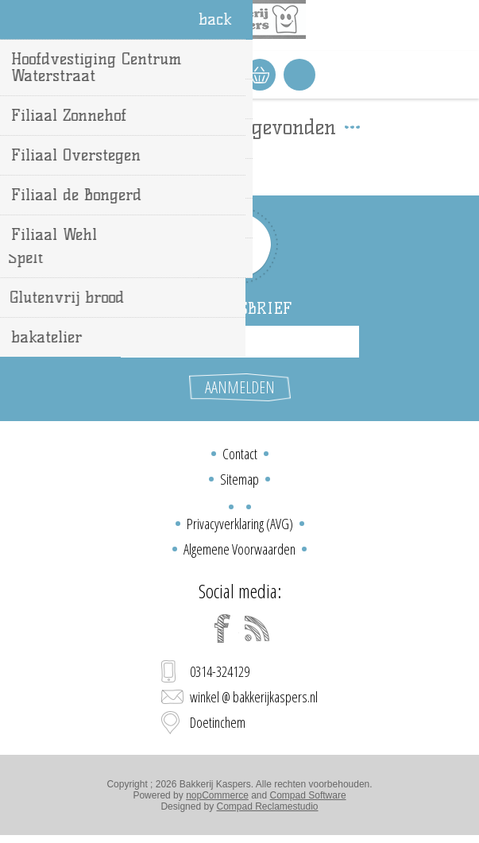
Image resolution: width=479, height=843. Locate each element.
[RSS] (257, 628)
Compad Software (308, 795)
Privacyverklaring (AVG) (240, 523)
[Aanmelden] (240, 342)
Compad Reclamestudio (267, 806)
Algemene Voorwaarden (239, 549)
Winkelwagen (260, 75)
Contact (239, 453)
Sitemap (239, 479)
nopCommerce (217, 795)
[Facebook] (222, 628)
